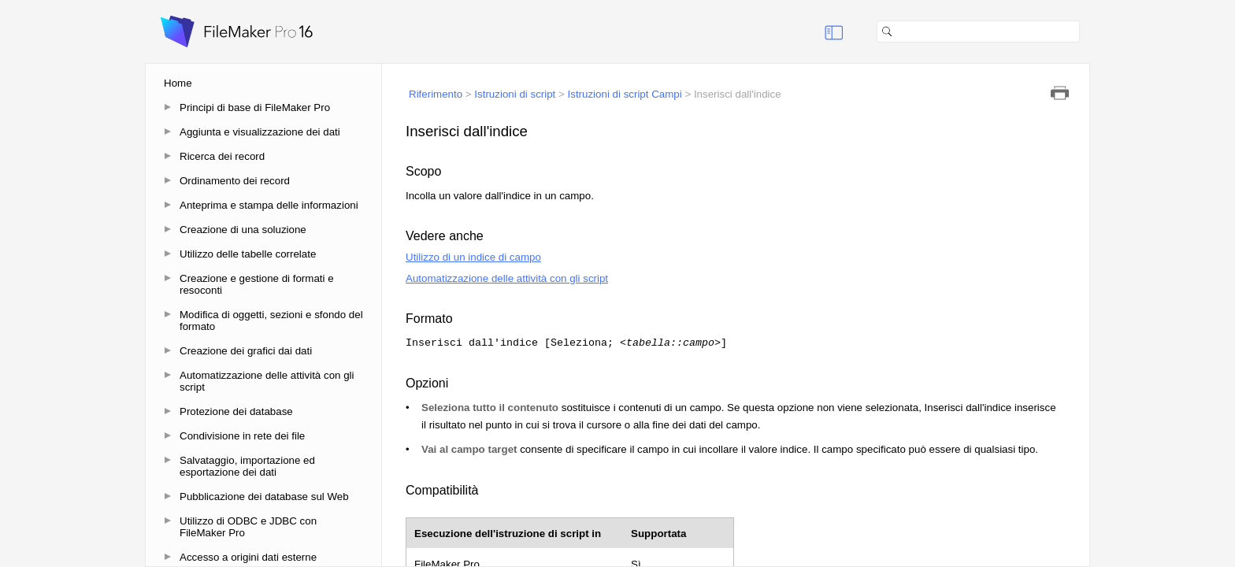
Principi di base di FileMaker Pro (255, 107)
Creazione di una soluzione (243, 229)
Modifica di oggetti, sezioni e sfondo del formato (271, 320)
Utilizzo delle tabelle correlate (248, 254)
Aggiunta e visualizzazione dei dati (260, 132)
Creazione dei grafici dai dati (246, 351)
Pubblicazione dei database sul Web (264, 496)
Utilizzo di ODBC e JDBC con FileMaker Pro (248, 527)
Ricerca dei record (222, 156)
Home (178, 83)
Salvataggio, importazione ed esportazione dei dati (247, 466)
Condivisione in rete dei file (242, 436)
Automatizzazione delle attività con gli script (267, 381)
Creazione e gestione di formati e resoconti (257, 284)
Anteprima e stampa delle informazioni (269, 205)
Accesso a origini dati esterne (248, 557)
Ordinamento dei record (235, 181)
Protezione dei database (236, 411)
